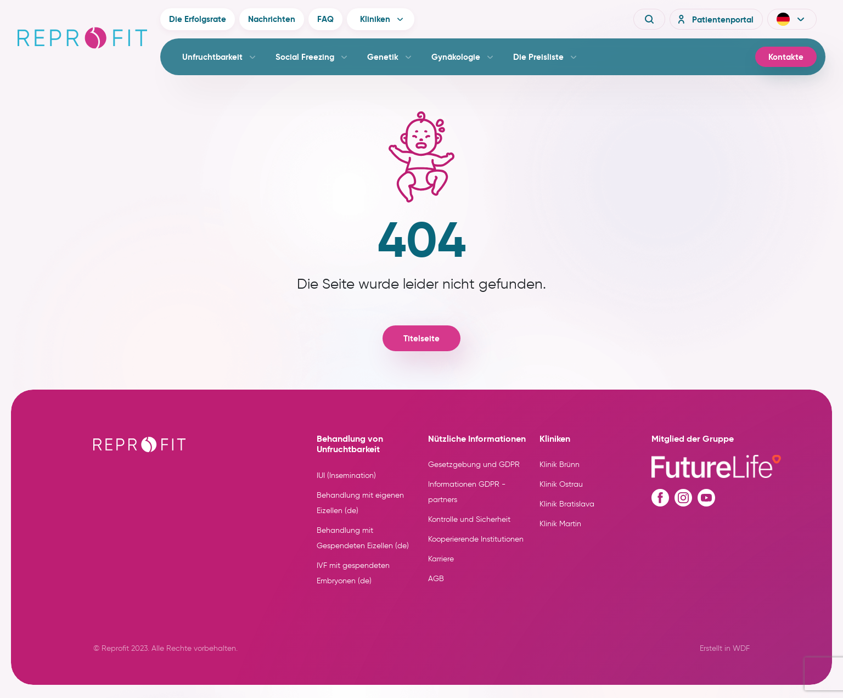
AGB (436, 578)
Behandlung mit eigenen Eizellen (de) (360, 503)
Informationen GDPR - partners (466, 492)
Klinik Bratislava (566, 504)
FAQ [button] (325, 19)
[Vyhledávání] (649, 19)
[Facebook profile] (660, 497)
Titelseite (421, 338)
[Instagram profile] (683, 497)
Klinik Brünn (559, 464)
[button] (792, 19)
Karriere (441, 559)
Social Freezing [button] (305, 57)
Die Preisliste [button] (538, 57)
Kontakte (785, 57)
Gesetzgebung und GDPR (474, 464)
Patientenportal (714, 19)
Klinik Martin (560, 523)
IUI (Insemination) (346, 475)
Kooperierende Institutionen (476, 539)
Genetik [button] (382, 57)
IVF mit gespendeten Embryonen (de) (353, 573)
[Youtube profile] (706, 497)
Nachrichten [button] (271, 19)
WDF (741, 648)
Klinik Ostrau (561, 484)
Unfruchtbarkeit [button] (212, 57)
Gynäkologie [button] (455, 57)
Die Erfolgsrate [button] (197, 19)
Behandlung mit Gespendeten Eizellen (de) (363, 538)
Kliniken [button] (375, 19)
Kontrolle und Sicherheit (469, 519)
